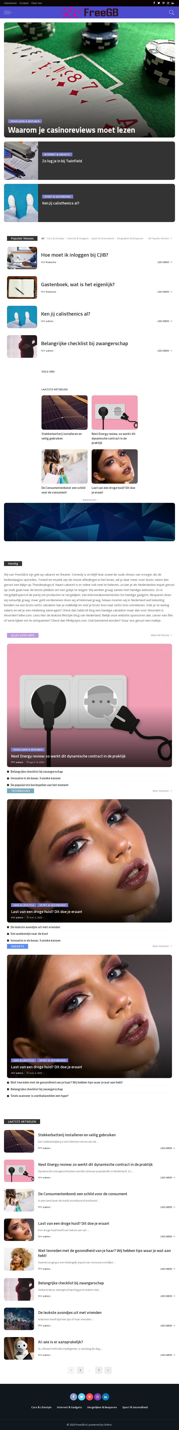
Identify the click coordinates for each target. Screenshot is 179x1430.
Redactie (51, 262)
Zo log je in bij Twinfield (62, 161)
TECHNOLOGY (20, 791)
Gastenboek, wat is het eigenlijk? (78, 284)
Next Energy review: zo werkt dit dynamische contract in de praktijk (114, 438)
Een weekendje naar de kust (29, 933)
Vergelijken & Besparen (24, 121)
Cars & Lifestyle (55, 238)
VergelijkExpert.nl (16, 595)
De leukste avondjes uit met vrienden (35, 927)
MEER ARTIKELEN (161, 635)
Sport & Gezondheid (57, 196)
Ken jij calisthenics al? (60, 203)
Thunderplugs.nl (43, 585)
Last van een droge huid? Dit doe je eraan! (113, 490)
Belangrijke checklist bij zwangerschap (84, 343)
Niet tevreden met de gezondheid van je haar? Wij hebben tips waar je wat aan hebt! (67, 1082)
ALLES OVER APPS (22, 635)
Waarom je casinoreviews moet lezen (71, 130)
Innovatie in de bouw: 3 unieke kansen (36, 778)
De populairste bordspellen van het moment (40, 785)
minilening (38, 610)
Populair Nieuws (22, 238)
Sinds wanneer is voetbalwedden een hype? (40, 1095)
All (42, 238)
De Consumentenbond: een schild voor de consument (63, 490)
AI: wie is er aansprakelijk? (60, 1342)
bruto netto (34, 605)
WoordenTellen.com (18, 615)
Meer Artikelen (162, 791)
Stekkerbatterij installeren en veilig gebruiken (61, 436)
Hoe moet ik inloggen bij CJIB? (74, 255)
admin (49, 321)
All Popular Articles (160, 238)
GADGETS (17, 946)
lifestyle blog (71, 615)
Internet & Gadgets (57, 154)
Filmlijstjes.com (76, 620)
